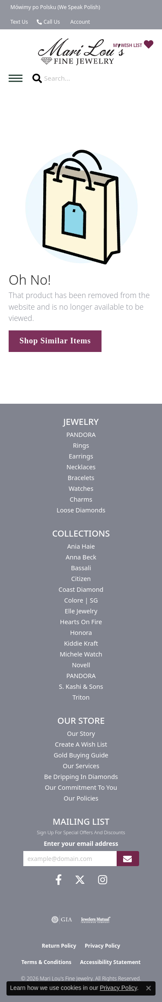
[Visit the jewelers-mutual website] (96, 919)
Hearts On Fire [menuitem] (81, 622)
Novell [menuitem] (81, 665)
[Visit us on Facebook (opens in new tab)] (58, 880)
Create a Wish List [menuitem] (81, 744)
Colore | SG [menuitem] (81, 600)
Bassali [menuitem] (81, 568)
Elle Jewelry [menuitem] (81, 611)
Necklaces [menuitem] (81, 467)
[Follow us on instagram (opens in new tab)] (102, 880)
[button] (79, 22)
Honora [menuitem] (81, 632)
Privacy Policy (102, 945)
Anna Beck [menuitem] (81, 557)
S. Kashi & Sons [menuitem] (81, 686)
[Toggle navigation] (17, 78)
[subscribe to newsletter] (127, 858)
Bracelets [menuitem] (80, 478)
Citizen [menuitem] (81, 579)
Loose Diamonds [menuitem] (81, 510)
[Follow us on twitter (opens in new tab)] (79, 880)
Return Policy (59, 945)
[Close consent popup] (148, 988)
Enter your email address (81, 843)
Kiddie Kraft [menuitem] (81, 643)
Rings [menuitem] (81, 445)
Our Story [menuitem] (81, 733)
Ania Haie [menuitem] (81, 546)
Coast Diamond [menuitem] (81, 589)
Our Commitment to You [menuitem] (81, 787)
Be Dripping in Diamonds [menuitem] (81, 777)
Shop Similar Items (55, 340)
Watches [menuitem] (81, 488)
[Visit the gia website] (61, 919)
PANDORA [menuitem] (80, 434)
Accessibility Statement (110, 962)
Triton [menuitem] (81, 697)
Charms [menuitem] (81, 499)
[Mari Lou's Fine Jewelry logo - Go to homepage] (81, 52)
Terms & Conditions (46, 962)
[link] (54, 7)
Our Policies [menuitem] (81, 798)
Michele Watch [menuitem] (81, 654)
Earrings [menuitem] (81, 456)
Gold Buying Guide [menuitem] (81, 755)
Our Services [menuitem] (81, 766)
